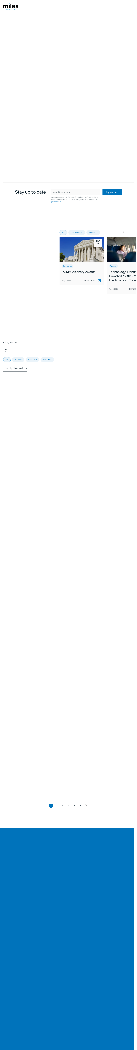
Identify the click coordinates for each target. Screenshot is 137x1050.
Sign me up (112, 192)
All (63, 232)
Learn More (90, 280)
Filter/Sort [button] (8, 342)
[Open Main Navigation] (127, 6)
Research (32, 359)
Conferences (77, 232)
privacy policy (56, 202)
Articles (18, 359)
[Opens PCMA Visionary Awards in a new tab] (82, 261)
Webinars (93, 232)
